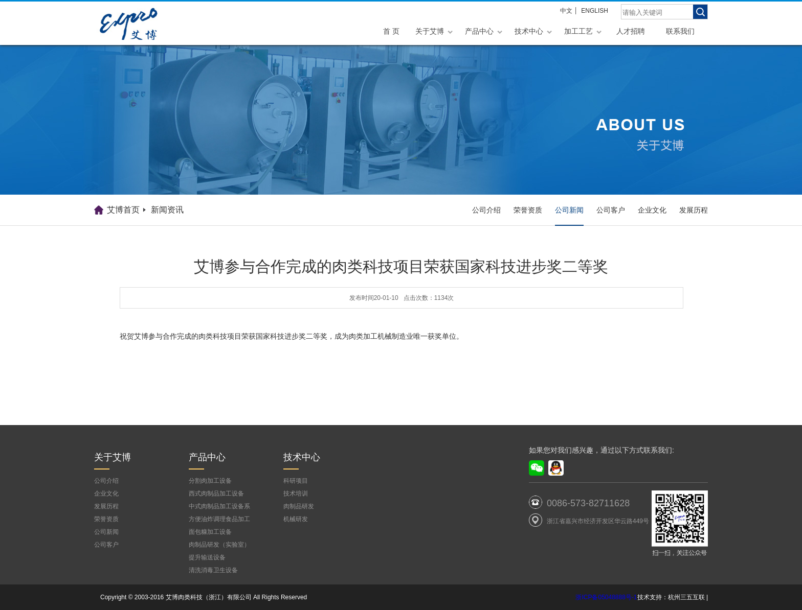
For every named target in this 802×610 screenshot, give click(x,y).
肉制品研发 (298, 506)
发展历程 (693, 210)
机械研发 (295, 519)
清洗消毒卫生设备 (213, 570)
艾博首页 (123, 209)
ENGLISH (594, 10)
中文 (566, 10)
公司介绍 (486, 210)
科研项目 (295, 480)
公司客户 (610, 210)
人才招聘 (630, 31)
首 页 (391, 31)
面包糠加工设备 (210, 531)
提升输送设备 (207, 557)
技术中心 (529, 31)
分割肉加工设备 (210, 480)
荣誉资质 (528, 210)
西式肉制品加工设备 (216, 493)
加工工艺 (578, 31)
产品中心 (479, 31)
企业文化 (652, 210)
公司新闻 (569, 210)
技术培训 (295, 493)
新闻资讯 (167, 209)
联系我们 (680, 31)
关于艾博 (429, 31)
